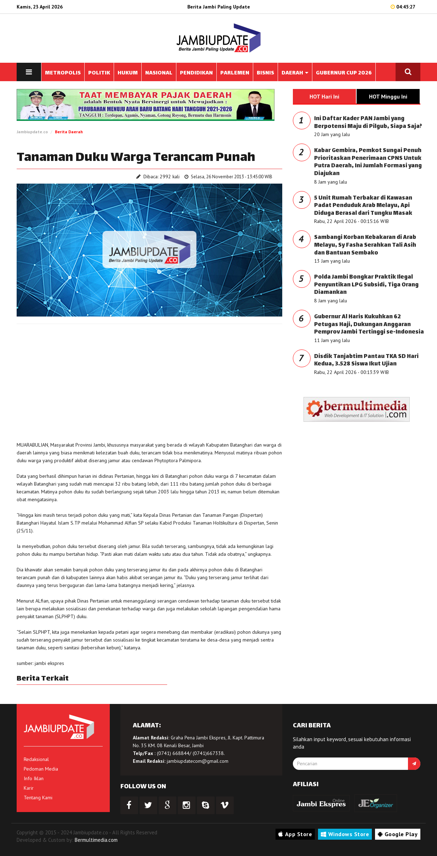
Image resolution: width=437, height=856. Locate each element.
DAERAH (295, 73)
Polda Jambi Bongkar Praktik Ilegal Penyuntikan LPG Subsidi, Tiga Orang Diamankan (366, 285)
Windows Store (345, 834)
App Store (295, 834)
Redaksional (36, 759)
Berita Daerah (69, 131)
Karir (29, 788)
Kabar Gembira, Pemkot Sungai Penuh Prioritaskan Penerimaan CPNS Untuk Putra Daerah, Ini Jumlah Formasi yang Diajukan (368, 162)
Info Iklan (34, 778)
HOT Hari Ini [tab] (324, 96)
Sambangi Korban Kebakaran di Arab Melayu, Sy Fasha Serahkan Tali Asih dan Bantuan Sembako (365, 245)
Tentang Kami (38, 797)
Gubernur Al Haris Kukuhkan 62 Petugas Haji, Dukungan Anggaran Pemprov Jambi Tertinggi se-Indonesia (369, 324)
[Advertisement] (149, 380)
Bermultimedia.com (96, 840)
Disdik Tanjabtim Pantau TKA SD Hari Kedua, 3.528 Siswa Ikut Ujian (366, 361)
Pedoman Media (41, 769)
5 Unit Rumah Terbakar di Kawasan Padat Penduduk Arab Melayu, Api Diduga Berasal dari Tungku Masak (363, 206)
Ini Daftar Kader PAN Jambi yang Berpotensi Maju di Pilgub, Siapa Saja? (368, 123)
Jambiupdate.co (32, 131)
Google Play (398, 834)
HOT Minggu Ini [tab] (388, 96)
